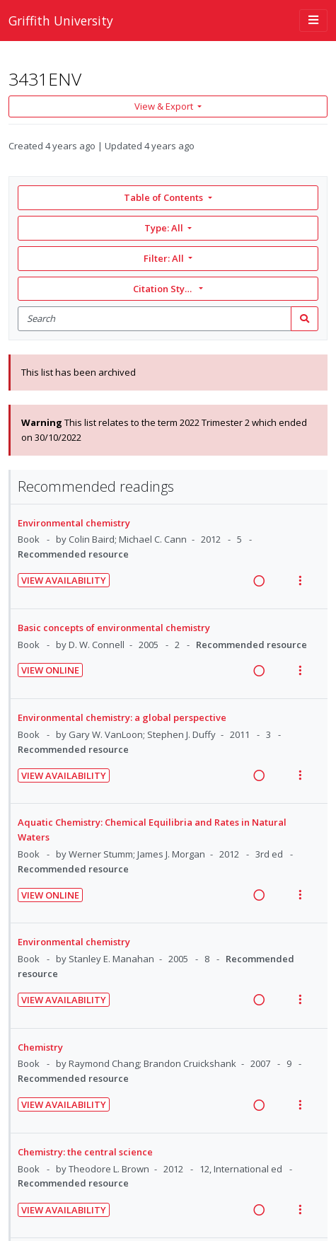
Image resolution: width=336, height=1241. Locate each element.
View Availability (63, 580)
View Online (50, 670)
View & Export (164, 106)
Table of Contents (164, 197)
